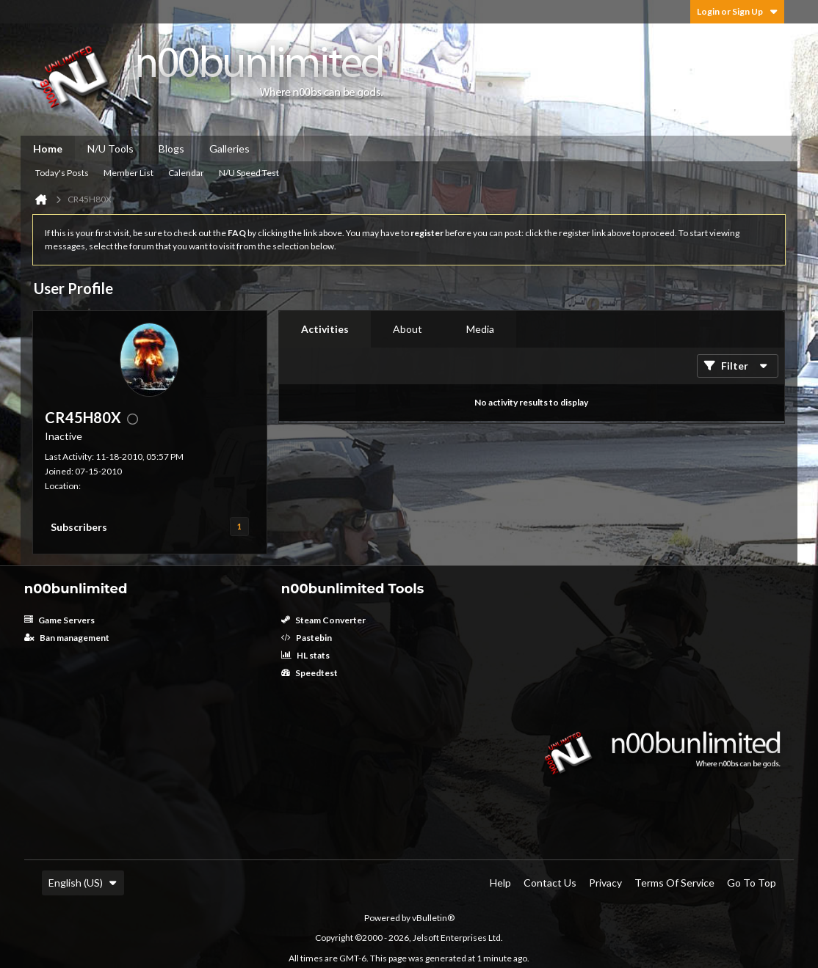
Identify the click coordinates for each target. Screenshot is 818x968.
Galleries (229, 148)
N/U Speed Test (249, 172)
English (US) (82, 882)
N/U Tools (110, 148)
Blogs (171, 148)
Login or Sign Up (737, 11)
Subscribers (79, 527)
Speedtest (309, 672)
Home (47, 148)
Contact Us (550, 882)
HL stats (305, 655)
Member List (128, 172)
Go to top (751, 882)
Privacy (605, 882)
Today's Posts (62, 172)
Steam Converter (323, 620)
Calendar (186, 172)
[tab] (325, 329)
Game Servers (59, 620)
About (407, 329)
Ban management (66, 637)
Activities (325, 329)
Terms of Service (674, 882)
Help (500, 882)
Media (480, 329)
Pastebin (306, 637)
